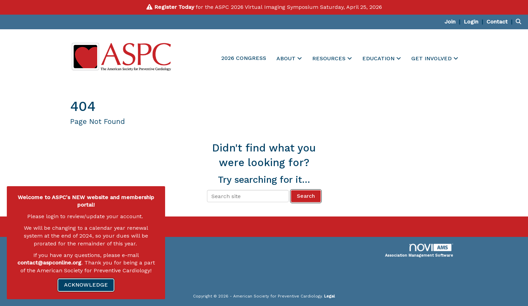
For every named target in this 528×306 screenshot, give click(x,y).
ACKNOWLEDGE (86, 284)
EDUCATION (379, 58)
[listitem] (453, 21)
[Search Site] (519, 21)
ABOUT (286, 58)
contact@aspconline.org (49, 262)
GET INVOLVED (432, 58)
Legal (329, 296)
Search (306, 196)
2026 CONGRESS (243, 58)
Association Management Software (419, 251)
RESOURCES (329, 58)
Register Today (174, 7)
